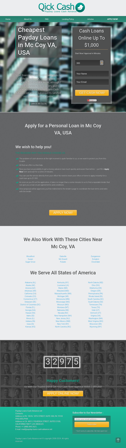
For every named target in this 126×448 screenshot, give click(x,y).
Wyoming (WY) (96, 327)
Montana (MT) (63, 307)
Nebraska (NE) (63, 310)
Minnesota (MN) (62, 299)
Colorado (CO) (30, 296)
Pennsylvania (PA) (95, 294)
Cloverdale (95, 262)
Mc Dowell (63, 259)
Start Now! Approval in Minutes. (88, 53)
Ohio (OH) (96, 285)
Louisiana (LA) (63, 285)
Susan (30, 259)
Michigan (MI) (63, 296)
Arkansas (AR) (30, 291)
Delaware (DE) (30, 302)
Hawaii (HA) (30, 313)
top (118, 440)
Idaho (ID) (30, 316)
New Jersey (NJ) (63, 318)
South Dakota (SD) (95, 302)
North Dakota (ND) (95, 282)
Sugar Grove (30, 262)
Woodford (30, 256)
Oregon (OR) (95, 291)
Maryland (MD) (63, 291)
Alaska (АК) (30, 285)
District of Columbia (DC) (30, 305)
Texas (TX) (95, 307)
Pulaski (63, 262)
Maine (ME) (63, 288)
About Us (27, 19)
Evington (95, 259)
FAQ (46, 19)
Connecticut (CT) (30, 299)
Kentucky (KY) (63, 282)
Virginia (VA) (95, 316)
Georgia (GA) (30, 310)
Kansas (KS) (30, 327)
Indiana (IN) (30, 321)
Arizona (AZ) (30, 288)
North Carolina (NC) (63, 327)
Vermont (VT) (95, 313)
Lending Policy (68, 19)
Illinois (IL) (30, 318)
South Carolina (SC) (96, 299)
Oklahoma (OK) (95, 288)
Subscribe (91, 424)
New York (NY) (63, 324)
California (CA (30, 294)
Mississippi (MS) (63, 302)
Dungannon (95, 256)
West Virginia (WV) (95, 321)
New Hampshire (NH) (63, 316)
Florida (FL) (30, 307)
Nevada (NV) (63, 313)
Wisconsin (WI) (96, 324)
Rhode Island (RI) (96, 296)
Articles (90, 19)
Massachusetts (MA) (63, 294)
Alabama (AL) (30, 282)
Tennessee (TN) (95, 305)
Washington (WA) (96, 318)
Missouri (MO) (63, 305)
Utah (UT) (96, 310)
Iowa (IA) (30, 324)
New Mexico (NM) (63, 321)
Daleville (63, 256)
